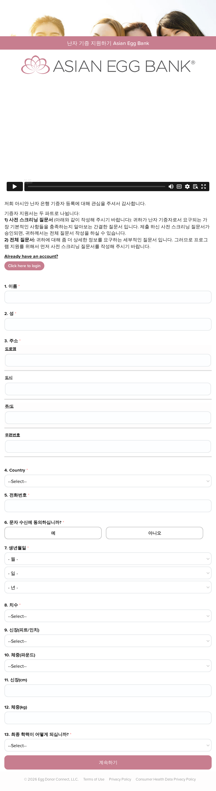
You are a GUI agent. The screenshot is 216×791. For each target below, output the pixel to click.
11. (15, 680)
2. (10, 313)
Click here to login (24, 266)
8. (12, 605)
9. (21, 630)
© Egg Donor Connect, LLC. (51, 779)
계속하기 (108, 762)
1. (12, 286)
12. (15, 707)
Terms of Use (93, 779)
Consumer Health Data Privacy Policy (166, 779)
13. (37, 734)
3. (12, 341)
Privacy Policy (120, 779)
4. (16, 470)
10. (19, 655)
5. (16, 495)
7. (16, 548)
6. (34, 522)
